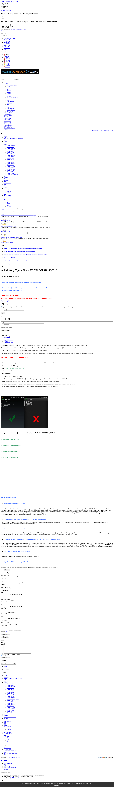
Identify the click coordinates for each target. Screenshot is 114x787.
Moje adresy (7, 768)
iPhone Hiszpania (8, 125)
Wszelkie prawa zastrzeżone (14, 759)
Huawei (9, 90)
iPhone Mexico (10, 160)
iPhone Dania (10, 151)
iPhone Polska (7, 117)
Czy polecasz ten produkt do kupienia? (10, 656)
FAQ (5, 754)
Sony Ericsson (10, 101)
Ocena (2, 639)
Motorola (9, 96)
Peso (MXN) (7, 43)
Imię (2, 642)
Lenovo (9, 93)
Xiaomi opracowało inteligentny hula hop (13, 257)
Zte (8, 105)
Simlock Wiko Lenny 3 (6, 220)
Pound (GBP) (7, 45)
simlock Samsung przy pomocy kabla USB (11, 237)
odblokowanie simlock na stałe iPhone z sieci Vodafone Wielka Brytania (18, 215)
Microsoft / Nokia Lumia (13, 97)
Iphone (5, 144)
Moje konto (4, 762)
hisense (8, 203)
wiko (5, 194)
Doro (8, 201)
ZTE (5, 185)
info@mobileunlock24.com (14, 779)
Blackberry (10, 87)
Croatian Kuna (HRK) (9, 38)
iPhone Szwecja (8, 126)
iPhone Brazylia (8, 115)
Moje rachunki (7, 766)
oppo (8, 205)
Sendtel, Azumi (11, 110)
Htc (8, 89)
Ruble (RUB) (7, 48)
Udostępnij (6, 570)
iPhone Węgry (10, 173)
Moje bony (6, 770)
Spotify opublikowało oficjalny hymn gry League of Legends (17, 260)
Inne (8, 107)
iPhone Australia (8, 112)
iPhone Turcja (10, 170)
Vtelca (8, 192)
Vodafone (9, 103)
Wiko (8, 104)
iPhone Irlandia (7, 122)
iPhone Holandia (11, 155)
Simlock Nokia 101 (5, 231)
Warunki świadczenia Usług (10, 752)
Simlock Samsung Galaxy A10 (8, 226)
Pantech (9, 191)
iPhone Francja (7, 119)
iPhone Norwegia (11, 163)
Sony (8, 100)
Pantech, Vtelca (11, 108)
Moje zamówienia (8, 765)
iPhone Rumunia (11, 167)
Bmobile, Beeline (11, 111)
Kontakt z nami (7, 751)
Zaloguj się (3, 30)
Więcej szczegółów (5, 301)
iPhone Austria (7, 114)
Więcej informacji (8, 340)
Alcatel (9, 86)
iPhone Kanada (7, 118)
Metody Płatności (8, 756)
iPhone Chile (10, 149)
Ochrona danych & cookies (10, 755)
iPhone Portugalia (11, 166)
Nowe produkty (7, 749)
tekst (2, 655)
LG (8, 94)
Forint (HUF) (7, 42)
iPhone (8, 92)
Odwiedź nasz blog (5, 263)
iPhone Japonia (7, 123)
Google (8, 202)
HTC (5, 140)
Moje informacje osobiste (10, 769)
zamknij (56, 785)
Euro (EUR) (7, 41)
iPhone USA (7, 129)
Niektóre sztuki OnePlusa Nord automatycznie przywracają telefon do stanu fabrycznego (23, 248)
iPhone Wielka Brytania (9, 128)
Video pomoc (7, 341)
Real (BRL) (6, 46)
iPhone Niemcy (7, 121)
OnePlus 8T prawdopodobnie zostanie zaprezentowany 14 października (19, 251)
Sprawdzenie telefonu (12, 85)
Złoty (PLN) (7, 49)
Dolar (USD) (7, 39)
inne (5, 199)
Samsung (9, 99)
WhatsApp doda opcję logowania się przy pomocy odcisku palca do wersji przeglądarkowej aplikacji (25, 254)
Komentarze (8, 343)
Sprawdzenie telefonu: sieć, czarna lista (13, 138)
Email (2, 644)
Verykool (9, 206)
